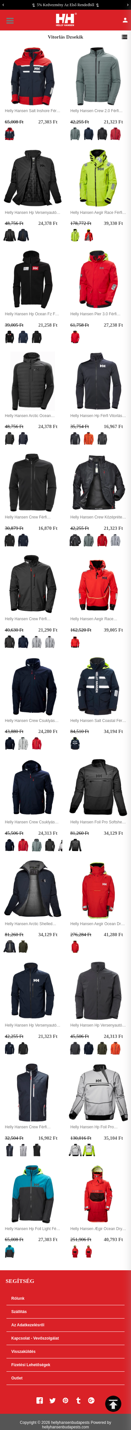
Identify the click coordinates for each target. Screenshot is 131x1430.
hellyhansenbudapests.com (65, 1427)
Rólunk (18, 1298)
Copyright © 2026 (35, 1422)
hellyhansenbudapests (70, 1422)
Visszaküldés (23, 1351)
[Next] (128, 5)
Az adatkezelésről (27, 1325)
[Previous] (3, 5)
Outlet (17, 1378)
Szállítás (19, 1311)
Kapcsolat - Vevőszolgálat (35, 1338)
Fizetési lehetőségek (30, 1365)
